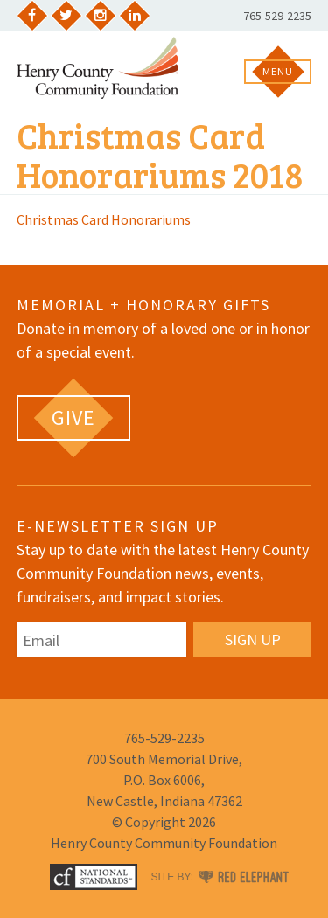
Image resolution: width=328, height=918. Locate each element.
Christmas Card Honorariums (104, 219)
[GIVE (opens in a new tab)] (73, 418)
